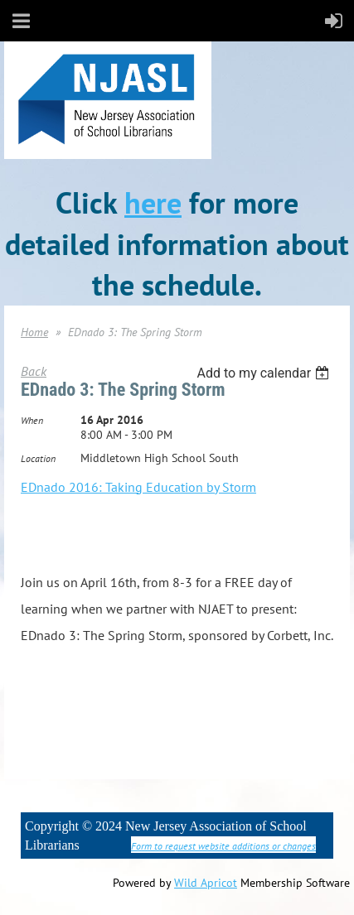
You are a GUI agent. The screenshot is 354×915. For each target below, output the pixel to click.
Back (33, 371)
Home (34, 332)
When (32, 420)
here (153, 202)
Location (38, 458)
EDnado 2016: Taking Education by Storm (138, 487)
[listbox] (264, 373)
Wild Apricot (205, 882)
